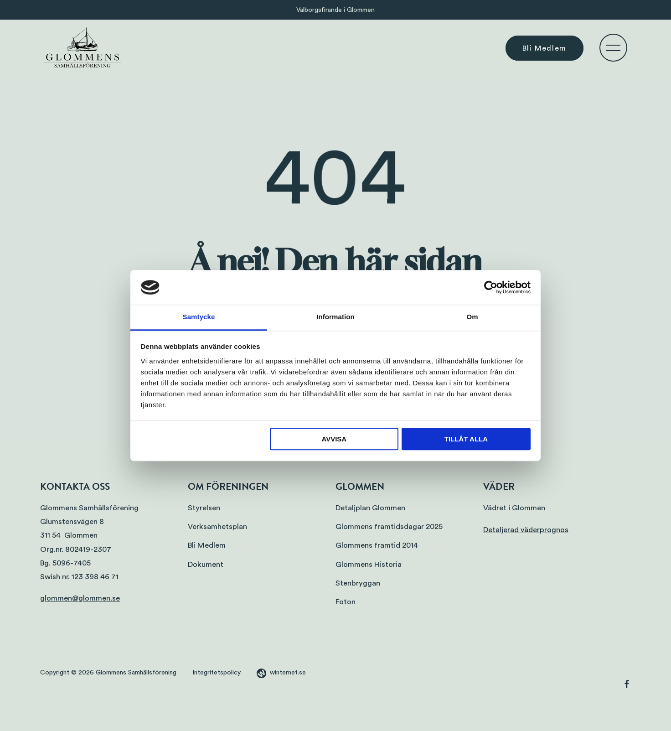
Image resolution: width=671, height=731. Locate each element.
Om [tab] (472, 317)
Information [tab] (335, 317)
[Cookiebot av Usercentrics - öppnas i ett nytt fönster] (491, 287)
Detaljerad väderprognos (525, 530)
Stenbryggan (358, 583)
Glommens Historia (369, 564)
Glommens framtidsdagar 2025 (389, 526)
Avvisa (333, 439)
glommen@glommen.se (80, 598)
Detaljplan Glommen (370, 508)
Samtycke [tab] (199, 317)
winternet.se (288, 672)
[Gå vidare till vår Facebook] (627, 686)
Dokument (205, 564)
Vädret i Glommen (514, 508)
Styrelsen (204, 508)
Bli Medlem (544, 48)
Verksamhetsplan (217, 526)
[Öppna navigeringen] (613, 47)
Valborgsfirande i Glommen (335, 9)
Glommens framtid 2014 (377, 545)
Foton (346, 602)
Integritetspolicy (216, 672)
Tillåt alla (466, 439)
